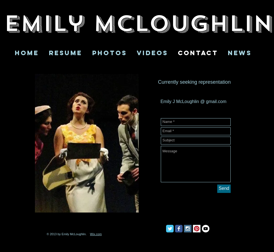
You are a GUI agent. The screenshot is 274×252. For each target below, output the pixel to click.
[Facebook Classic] (179, 228)
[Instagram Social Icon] (188, 228)
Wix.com (96, 234)
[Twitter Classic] (170, 228)
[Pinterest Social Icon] (196, 228)
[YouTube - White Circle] (205, 228)
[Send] (224, 189)
